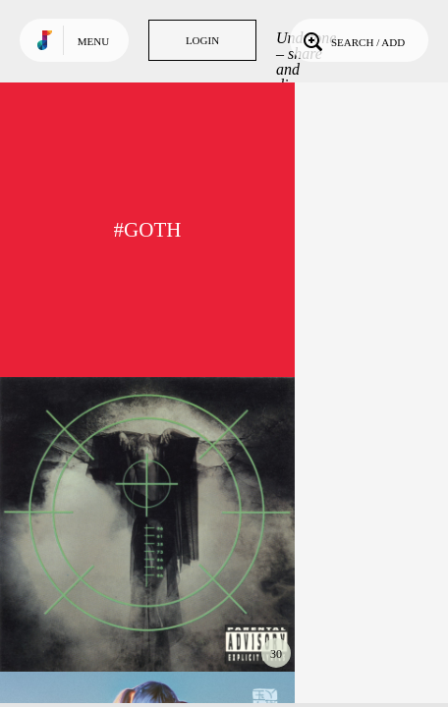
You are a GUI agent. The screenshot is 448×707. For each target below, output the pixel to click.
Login (202, 40)
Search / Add (352, 40)
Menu (93, 41)
